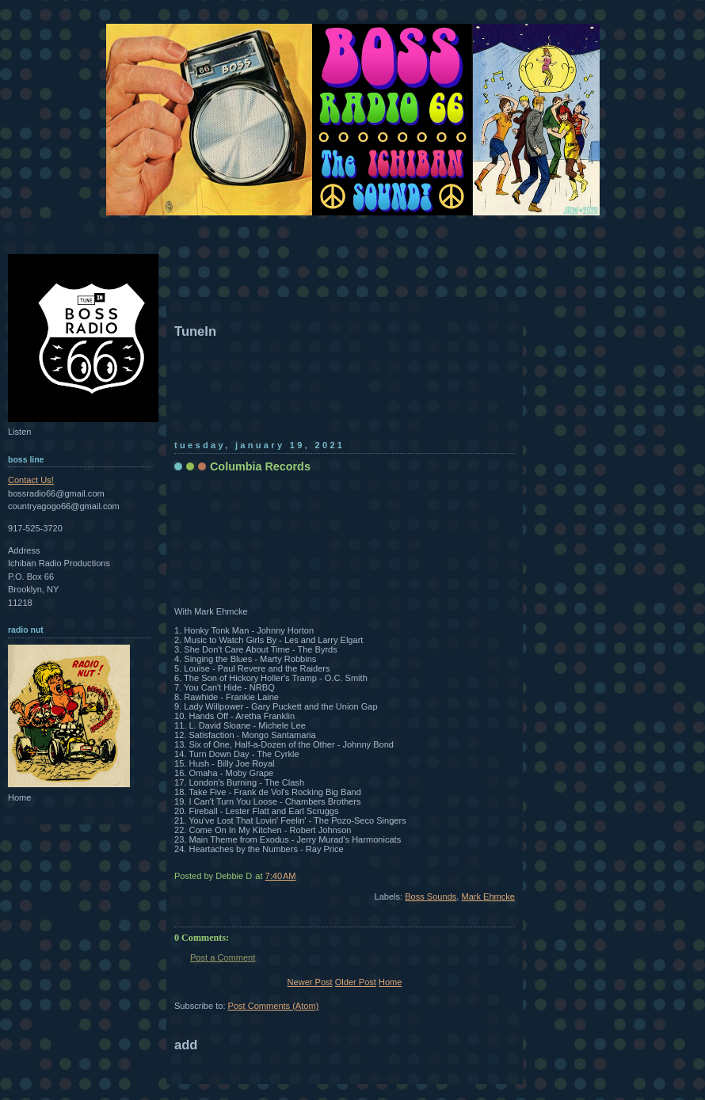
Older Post (355, 982)
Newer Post (310, 982)
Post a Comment (222, 957)
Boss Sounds (430, 896)
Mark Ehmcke (488, 896)
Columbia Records (260, 466)
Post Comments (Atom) (273, 1006)
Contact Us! (31, 480)
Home (390, 982)
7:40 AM (280, 876)
